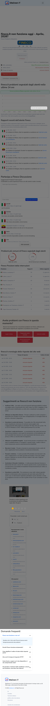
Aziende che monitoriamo (14, 705)
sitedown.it (11, 688)
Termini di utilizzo (12, 696)
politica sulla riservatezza (14, 698)
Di (8, 691)
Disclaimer (10, 700)
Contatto (10, 693)
